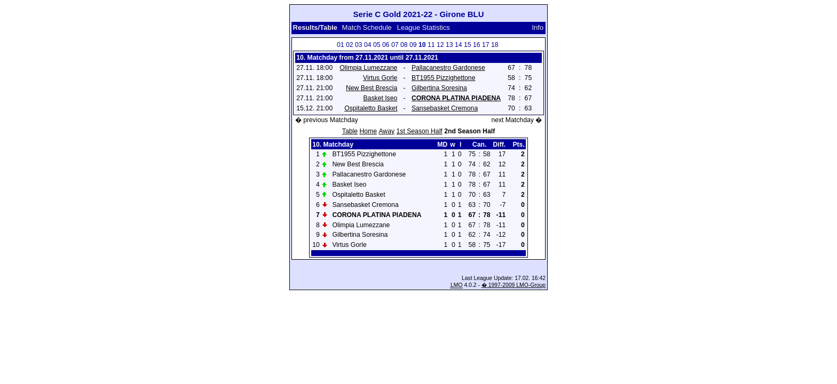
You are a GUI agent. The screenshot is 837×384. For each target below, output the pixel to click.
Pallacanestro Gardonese (448, 67)
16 (476, 45)
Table (350, 131)
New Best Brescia (371, 88)
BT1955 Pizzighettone (444, 78)
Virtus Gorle (380, 78)
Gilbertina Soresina (439, 88)
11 (431, 45)
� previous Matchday (326, 120)
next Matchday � (516, 120)
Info (538, 27)
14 (458, 45)
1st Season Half (419, 131)
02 (349, 45)
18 (495, 45)
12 (440, 45)
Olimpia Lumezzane (368, 67)
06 (386, 45)
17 (485, 45)
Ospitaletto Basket (370, 108)
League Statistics (423, 27)
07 (395, 45)
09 (413, 45)
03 (358, 45)
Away (386, 131)
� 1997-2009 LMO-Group (513, 285)
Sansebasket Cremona (445, 108)
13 (449, 45)
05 (377, 45)
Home (368, 131)
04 (368, 45)
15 (467, 45)
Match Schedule (367, 27)
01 (340, 45)
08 (404, 45)
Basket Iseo (380, 98)
